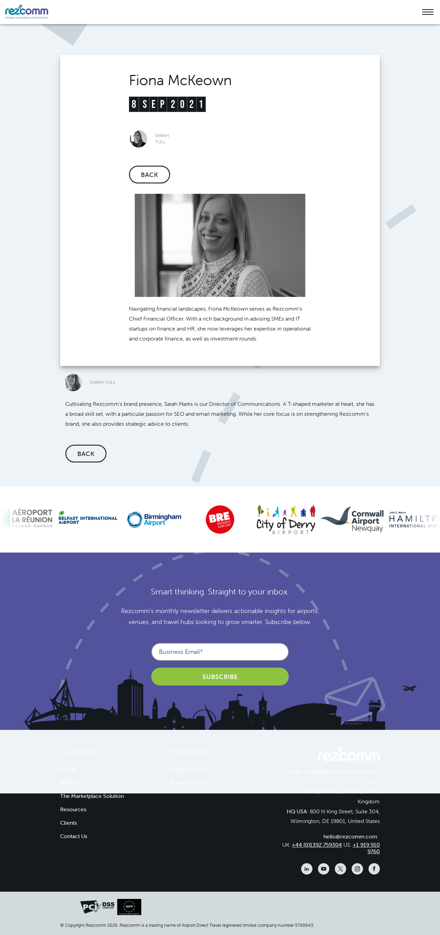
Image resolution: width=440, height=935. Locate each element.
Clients (68, 822)
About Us (71, 782)
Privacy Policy (187, 768)
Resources (73, 809)
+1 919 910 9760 (366, 848)
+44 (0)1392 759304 (317, 844)
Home (68, 768)
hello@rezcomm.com (350, 836)
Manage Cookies (190, 782)
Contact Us (73, 836)
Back (149, 175)
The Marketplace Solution (92, 795)
